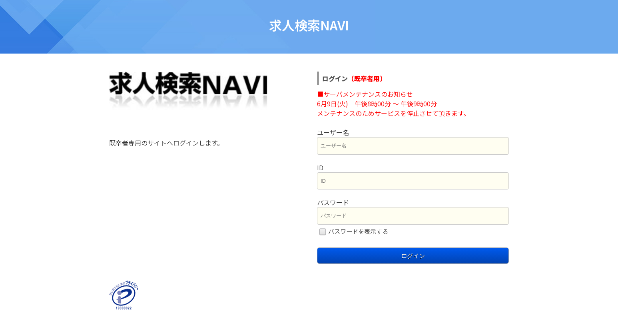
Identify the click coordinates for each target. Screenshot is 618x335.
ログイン (413, 255)
